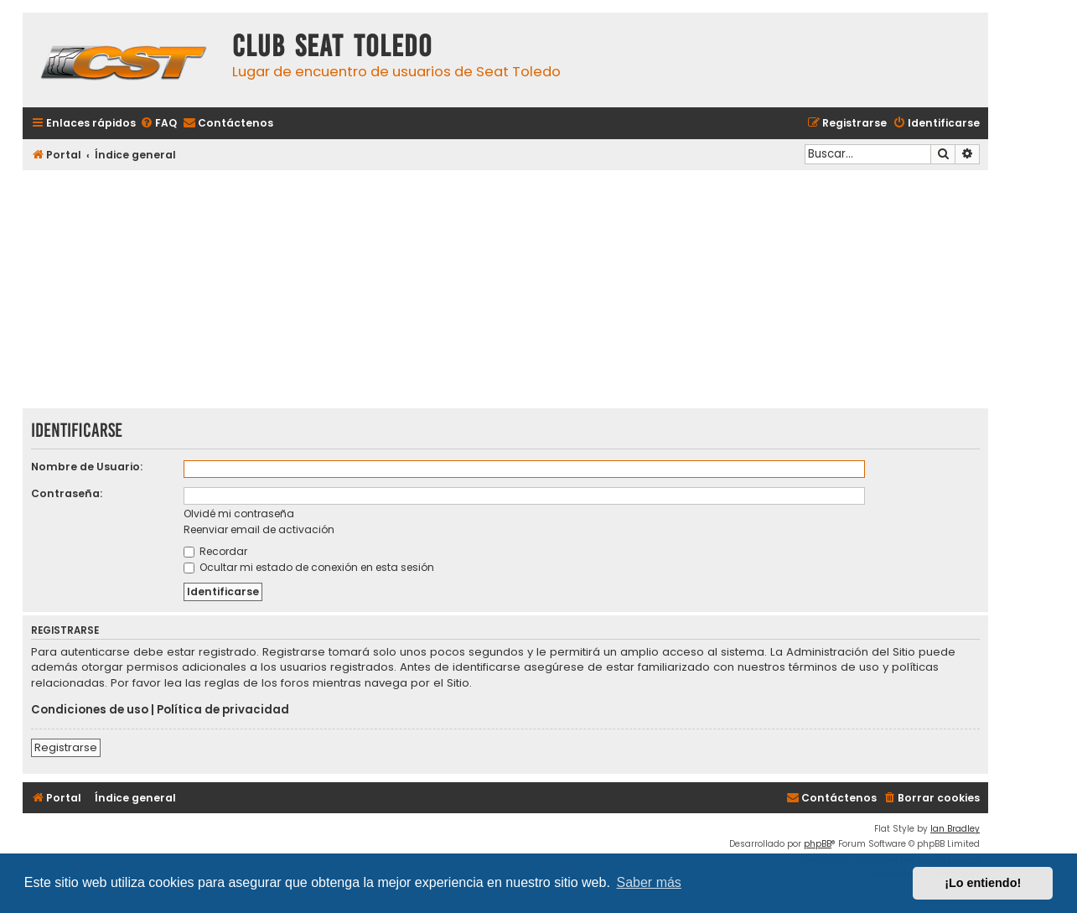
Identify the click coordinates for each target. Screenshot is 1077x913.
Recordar (215, 551)
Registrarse (65, 747)
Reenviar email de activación (259, 529)
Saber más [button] (649, 882)
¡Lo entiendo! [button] (983, 883)
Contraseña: (66, 493)
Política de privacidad (223, 710)
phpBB (817, 844)
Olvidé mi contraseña (239, 513)
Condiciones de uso (89, 710)
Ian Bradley (955, 828)
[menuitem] (158, 123)
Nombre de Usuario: (86, 466)
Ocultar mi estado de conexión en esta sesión (309, 567)
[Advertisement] (505, 291)
